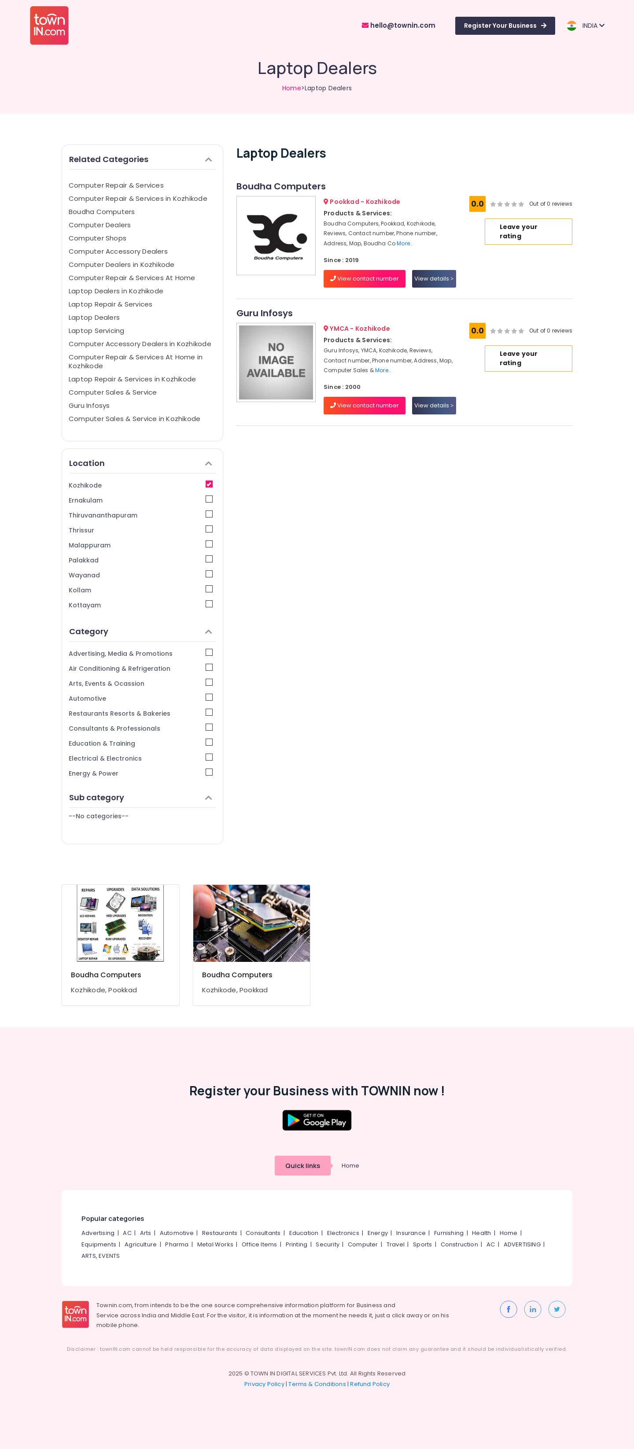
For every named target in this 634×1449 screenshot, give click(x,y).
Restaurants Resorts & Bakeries (141, 713)
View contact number (364, 278)
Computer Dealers (100, 224)
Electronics (343, 1233)
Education (304, 1233)
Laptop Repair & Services (110, 304)
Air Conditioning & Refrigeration (141, 668)
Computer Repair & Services (116, 185)
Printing (297, 1244)
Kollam (141, 590)
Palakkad (141, 560)
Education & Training (141, 743)
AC (127, 1233)
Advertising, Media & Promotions (141, 653)
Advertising (97, 1233)
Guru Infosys (89, 405)
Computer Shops (97, 238)
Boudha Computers (102, 211)
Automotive (141, 698)
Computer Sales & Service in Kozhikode (134, 418)
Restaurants (219, 1233)
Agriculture (141, 1244)
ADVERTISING (522, 1244)
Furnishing (449, 1233)
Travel (396, 1244)
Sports (422, 1244)
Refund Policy (370, 1384)
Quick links (302, 1165)
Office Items (259, 1244)
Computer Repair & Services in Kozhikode (138, 198)
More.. (405, 243)
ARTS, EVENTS (100, 1256)
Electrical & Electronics (141, 758)
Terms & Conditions (317, 1384)
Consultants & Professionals (141, 728)
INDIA (585, 25)
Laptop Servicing (97, 330)
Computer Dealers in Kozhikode (122, 264)
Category (140, 631)
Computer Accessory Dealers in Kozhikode (140, 343)
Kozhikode (141, 485)
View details (433, 278)
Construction (459, 1244)
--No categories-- (99, 816)
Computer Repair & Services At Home (132, 277)
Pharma (176, 1244)
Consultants (263, 1233)
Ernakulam (141, 500)
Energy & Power (141, 773)
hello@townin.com (398, 25)
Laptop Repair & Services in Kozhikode (132, 379)
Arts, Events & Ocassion (141, 683)
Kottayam (141, 605)
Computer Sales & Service (113, 392)
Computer (363, 1244)
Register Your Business (505, 25)
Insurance (411, 1233)
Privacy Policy (264, 1384)
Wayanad (141, 575)
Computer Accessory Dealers (118, 251)
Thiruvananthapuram (141, 515)
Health (481, 1233)
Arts (145, 1233)
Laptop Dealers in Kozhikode (116, 291)
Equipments (98, 1244)
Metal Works (215, 1244)
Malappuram (141, 545)
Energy (378, 1233)
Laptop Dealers (94, 317)
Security (327, 1244)
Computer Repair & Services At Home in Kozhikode (136, 361)
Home (291, 88)
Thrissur (141, 530)
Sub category (140, 797)
